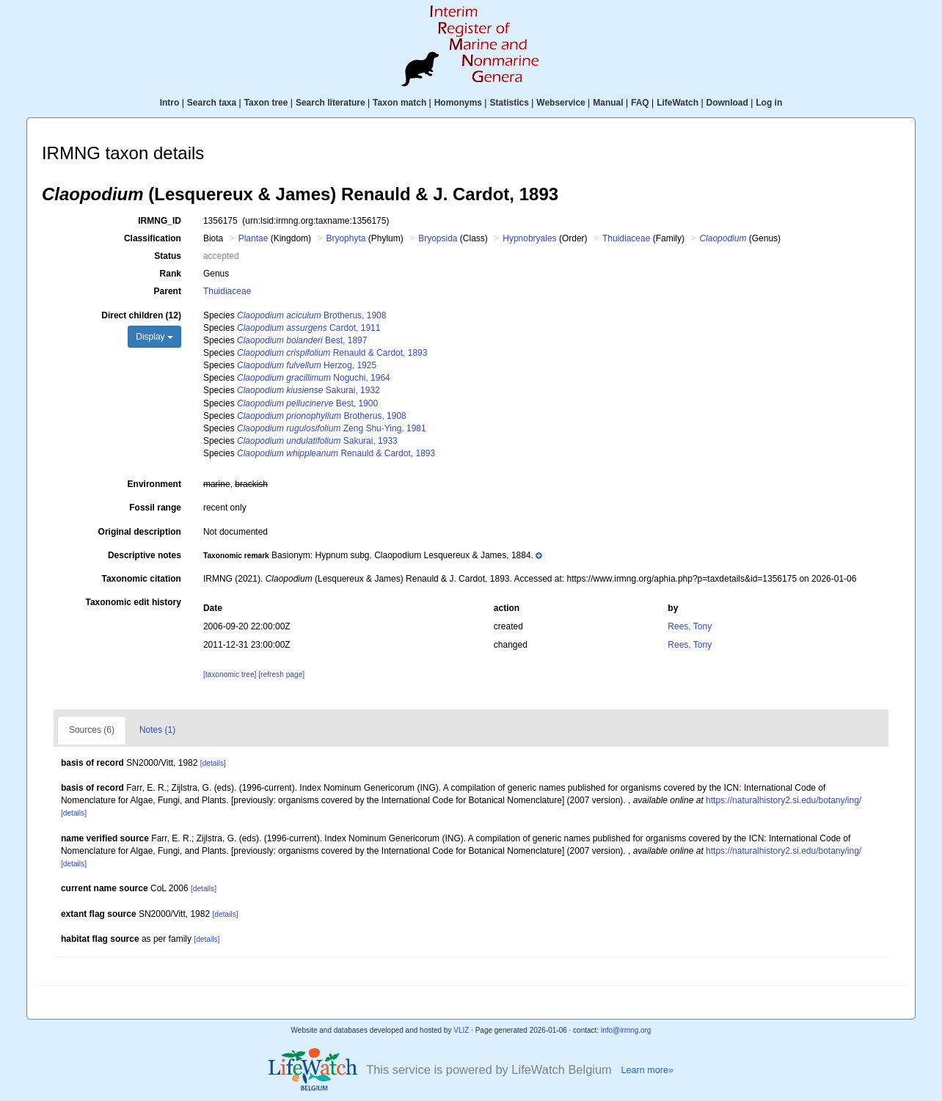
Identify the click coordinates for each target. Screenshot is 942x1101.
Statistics (508, 103)
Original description (139, 532)
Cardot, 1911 (308, 328)
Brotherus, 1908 (311, 315)
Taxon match (399, 103)
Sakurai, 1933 (317, 441)
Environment (154, 484)
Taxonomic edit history (132, 602)
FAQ (640, 103)
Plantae (253, 238)
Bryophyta (345, 238)
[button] (372, 555)
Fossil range (155, 507)
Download (727, 103)
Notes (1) (157, 730)
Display (154, 337)
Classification (152, 238)
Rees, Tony (690, 626)
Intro (170, 103)
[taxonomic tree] (229, 674)
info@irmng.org (626, 1030)
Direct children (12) (141, 315)
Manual (608, 103)
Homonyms (458, 103)
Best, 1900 (307, 403)
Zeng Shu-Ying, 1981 (331, 428)
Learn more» (647, 1070)
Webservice (560, 103)
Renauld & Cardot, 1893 (332, 353)
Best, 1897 (302, 340)
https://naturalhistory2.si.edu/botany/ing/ (783, 800)
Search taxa (211, 103)
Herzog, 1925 (306, 365)
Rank (170, 273)
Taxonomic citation (140, 579)
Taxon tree (266, 103)
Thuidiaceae (626, 238)
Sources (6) (91, 730)
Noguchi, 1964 (313, 378)
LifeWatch (677, 103)
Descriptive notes (144, 555)
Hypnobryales (529, 238)
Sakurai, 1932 (308, 390)
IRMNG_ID (159, 221)
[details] (213, 763)
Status (167, 256)
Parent (167, 291)
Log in (769, 103)
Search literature (330, 103)
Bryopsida (437, 238)
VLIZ (461, 1030)
